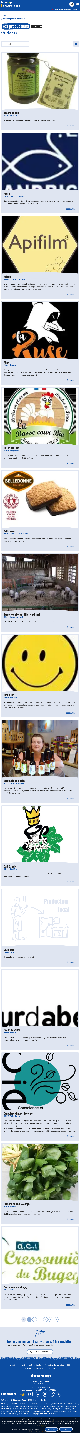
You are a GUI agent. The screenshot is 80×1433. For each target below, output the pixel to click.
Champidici (9, 949)
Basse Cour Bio (11, 448)
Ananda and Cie (11, 113)
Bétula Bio (9, 695)
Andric (7, 193)
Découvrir (71, 126)
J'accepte (65, 1429)
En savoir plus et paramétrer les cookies (25, 1429)
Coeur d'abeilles (12, 1030)
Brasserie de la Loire (14, 780)
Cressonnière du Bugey (16, 1287)
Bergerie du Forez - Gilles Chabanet (22, 614)
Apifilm (7, 276)
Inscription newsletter (40, 1352)
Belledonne (9, 531)
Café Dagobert (11, 866)
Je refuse (51, 1429)
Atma (6, 362)
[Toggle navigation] (77, 5)
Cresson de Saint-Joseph (17, 1204)
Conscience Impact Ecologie (18, 1113)
